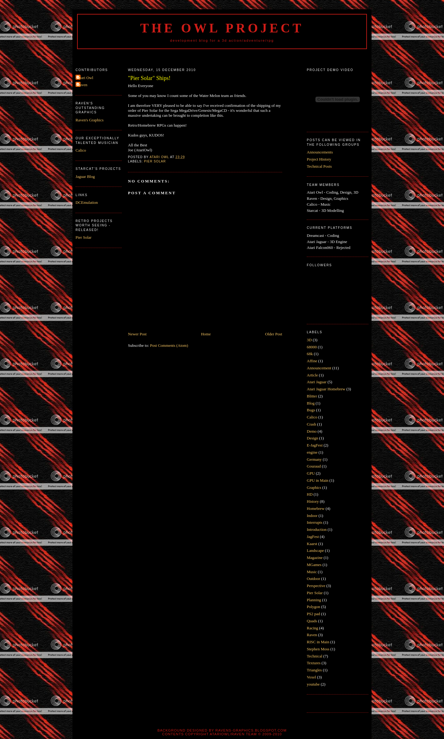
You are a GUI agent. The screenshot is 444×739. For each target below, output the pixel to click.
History (313, 501)
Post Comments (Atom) (169, 345)
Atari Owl (85, 77)
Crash (311, 424)
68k (310, 353)
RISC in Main (318, 642)
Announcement (319, 368)
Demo (312, 431)
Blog (310, 403)
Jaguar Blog (85, 176)
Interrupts (315, 522)
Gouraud (314, 466)
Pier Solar (84, 237)
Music (312, 571)
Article (312, 375)
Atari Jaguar (317, 382)
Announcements (320, 152)
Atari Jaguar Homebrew (326, 389)
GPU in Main (317, 480)
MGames (314, 564)
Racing (312, 628)
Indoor (312, 515)
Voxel (311, 677)
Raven (82, 84)
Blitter (312, 396)
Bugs (311, 410)
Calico (81, 150)
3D (309, 340)
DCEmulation (87, 202)
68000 (312, 347)
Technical (314, 656)
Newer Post (137, 334)
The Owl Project (222, 28)
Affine (312, 361)
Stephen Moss (318, 649)
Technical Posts (319, 166)
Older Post (273, 334)
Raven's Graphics (90, 120)
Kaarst (312, 543)
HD (310, 494)
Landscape (315, 550)
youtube (313, 684)
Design (312, 438)
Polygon (313, 606)
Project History (319, 159)
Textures (314, 663)
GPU (311, 473)
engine (312, 452)
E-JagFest (315, 445)
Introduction (317, 529)
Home (206, 334)
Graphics (314, 487)
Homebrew (316, 508)
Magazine (315, 557)
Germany (314, 459)
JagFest (313, 536)
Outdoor (313, 578)
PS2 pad (313, 613)
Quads (312, 621)
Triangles (314, 670)
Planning (314, 600)
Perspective (316, 585)
